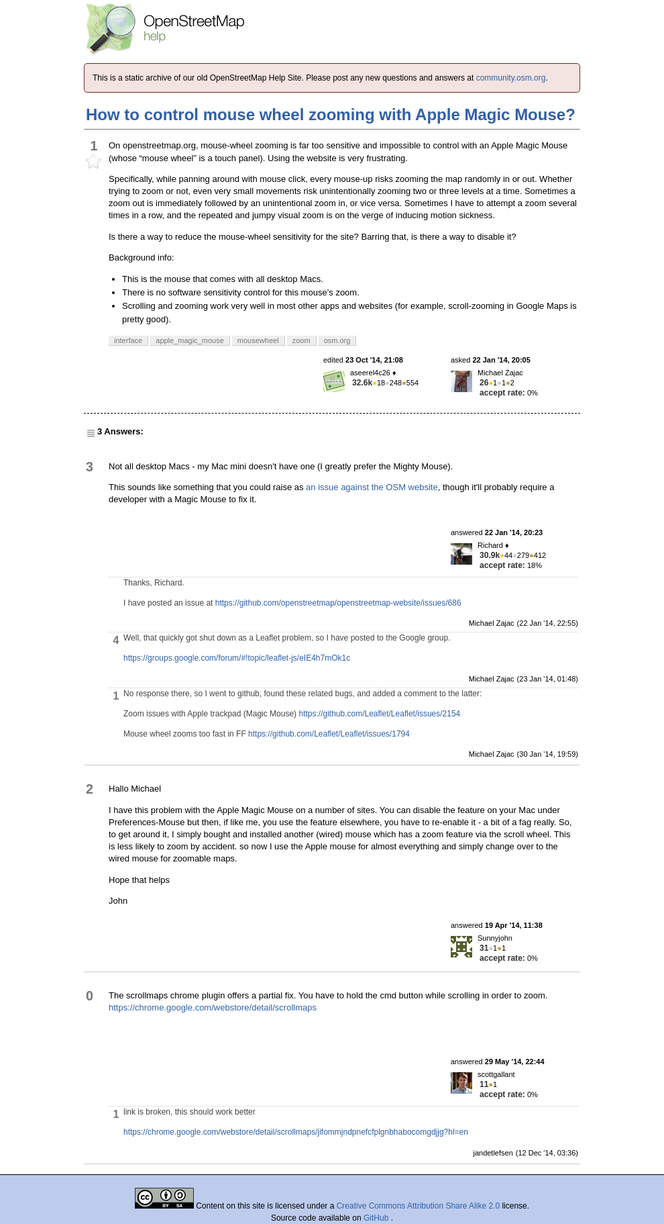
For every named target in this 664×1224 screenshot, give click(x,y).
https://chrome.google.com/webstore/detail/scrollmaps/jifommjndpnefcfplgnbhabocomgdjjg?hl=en (295, 1132)
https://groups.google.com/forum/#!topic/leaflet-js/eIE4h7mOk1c (236, 658)
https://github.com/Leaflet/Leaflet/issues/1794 (329, 734)
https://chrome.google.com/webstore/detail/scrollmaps (213, 1007)
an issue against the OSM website (372, 487)
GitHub (377, 1218)
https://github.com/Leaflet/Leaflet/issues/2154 (379, 713)
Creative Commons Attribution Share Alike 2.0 (418, 1206)
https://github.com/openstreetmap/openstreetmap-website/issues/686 (338, 603)
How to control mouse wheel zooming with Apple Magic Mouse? (330, 114)
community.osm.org (511, 78)
